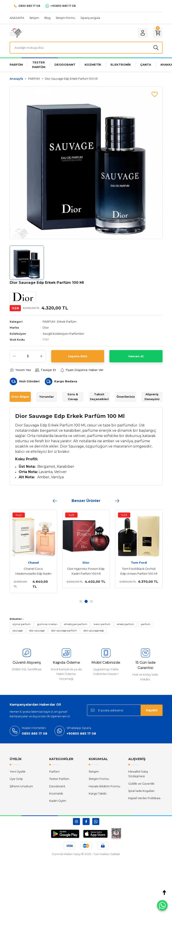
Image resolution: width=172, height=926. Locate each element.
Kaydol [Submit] (151, 710)
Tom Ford (133, 562)
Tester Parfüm (59, 778)
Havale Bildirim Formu (104, 786)
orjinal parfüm (22, 624)
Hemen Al (135, 356)
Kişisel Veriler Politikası (144, 798)
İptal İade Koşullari (141, 791)
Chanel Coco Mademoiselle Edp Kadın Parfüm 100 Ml (28, 571)
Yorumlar (46, 396)
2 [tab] (86, 601)
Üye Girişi (16, 778)
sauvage (18, 630)
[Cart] (158, 33)
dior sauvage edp (93, 630)
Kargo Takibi (98, 793)
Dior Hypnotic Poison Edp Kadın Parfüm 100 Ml (80, 571)
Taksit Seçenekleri (99, 396)
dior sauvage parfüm (64, 630)
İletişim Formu (99, 778)
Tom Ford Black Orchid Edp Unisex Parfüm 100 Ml (133, 571)
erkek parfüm (125, 624)
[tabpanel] (80, 549)
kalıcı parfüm (102, 624)
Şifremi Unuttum (21, 786)
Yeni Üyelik (17, 771)
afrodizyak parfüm (75, 624)
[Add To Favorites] (155, 94)
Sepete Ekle (77, 356)
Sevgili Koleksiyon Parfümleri (63, 333)
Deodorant (57, 786)
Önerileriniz (125, 396)
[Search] (86, 48)
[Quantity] (28, 356)
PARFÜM (49, 321)
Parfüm (54, 771)
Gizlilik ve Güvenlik (141, 783)
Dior (46, 327)
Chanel (27, 562)
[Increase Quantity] (41, 356)
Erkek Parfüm (66, 321)
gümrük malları (47, 624)
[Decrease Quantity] (14, 356)
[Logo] (16, 32)
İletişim (94, 771)
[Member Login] (143, 33)
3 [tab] (91, 601)
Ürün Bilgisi (20, 396)
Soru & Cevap (72, 396)
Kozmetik (56, 793)
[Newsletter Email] (125, 710)
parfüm (145, 624)
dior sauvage (37, 630)
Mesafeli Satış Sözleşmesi (138, 774)
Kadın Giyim (57, 800)
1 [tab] (80, 601)
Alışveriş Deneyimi (152, 396)
